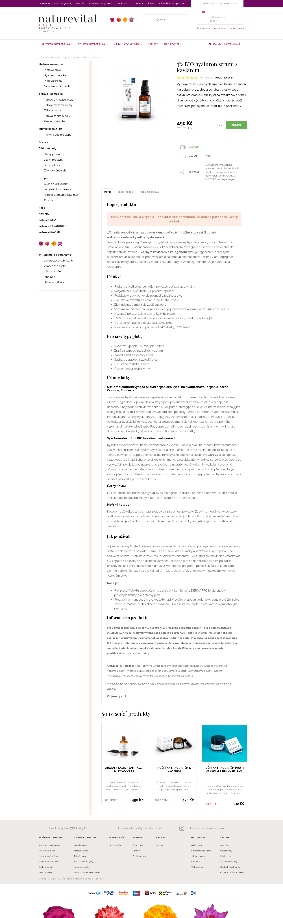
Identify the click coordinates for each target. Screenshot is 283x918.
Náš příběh (196, 845)
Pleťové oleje (50, 70)
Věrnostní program (99, 3)
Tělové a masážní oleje (56, 99)
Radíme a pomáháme (55, 254)
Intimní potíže (50, 271)
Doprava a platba (144, 3)
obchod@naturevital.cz (145, 828)
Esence (153, 44)
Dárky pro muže (51, 154)
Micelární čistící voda (54, 86)
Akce (42, 207)
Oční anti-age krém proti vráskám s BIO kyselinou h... (224, 771)
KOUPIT (236, 125)
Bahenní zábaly (51, 282)
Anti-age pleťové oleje (49, 845)
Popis (107, 192)
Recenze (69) (125, 192)
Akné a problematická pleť (58, 194)
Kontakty (195, 861)
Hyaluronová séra (52, 57)
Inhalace (47, 277)
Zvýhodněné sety (52, 170)
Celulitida (47, 200)
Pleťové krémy (50, 80)
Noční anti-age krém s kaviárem (174, 769)
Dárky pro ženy (51, 159)
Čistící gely (137, 845)
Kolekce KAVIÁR (49, 232)
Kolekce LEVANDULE (52, 226)
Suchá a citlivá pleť (53, 184)
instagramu (217, 828)
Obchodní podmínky (230, 867)
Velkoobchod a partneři (171, 3)
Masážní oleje (80, 845)
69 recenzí (206, 77)
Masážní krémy (81, 850)
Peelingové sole (52, 121)
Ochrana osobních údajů (232, 872)
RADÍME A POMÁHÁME (225, 44)
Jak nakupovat (122, 3)
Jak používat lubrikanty (56, 260)
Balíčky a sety (46, 872)
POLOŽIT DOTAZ (150, 192)
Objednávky (226, 850)
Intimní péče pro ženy (55, 134)
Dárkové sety (47, 148)
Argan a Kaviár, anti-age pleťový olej (123, 769)
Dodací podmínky (228, 861)
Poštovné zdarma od (55, 3)
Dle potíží (45, 178)
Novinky (44, 214)
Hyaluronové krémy (48, 856)
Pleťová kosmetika (51, 64)
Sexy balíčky (49, 165)
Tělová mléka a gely (54, 116)
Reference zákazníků (201, 850)
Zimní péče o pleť (52, 266)
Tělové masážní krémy (55, 105)
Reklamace (225, 856)
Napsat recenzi (223, 78)
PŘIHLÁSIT (209, 3)
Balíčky (159, 845)
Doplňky (136, 850)
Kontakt (80, 3)
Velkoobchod (197, 867)
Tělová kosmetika (51, 93)
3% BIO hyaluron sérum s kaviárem (83, 57)
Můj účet (224, 845)
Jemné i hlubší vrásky (55, 189)
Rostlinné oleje (46, 867)
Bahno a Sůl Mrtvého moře (86, 872)
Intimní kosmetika (50, 129)
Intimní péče (115, 845)
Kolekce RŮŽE (48, 220)
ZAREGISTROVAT (229, 3)
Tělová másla (50, 110)
